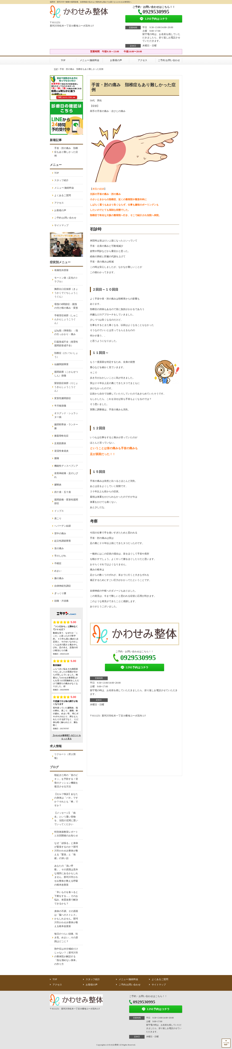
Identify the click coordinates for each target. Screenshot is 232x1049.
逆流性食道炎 (61, 451)
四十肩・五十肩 (62, 492)
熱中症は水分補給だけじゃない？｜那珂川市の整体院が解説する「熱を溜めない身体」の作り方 (66, 956)
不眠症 (57, 563)
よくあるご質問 (62, 195)
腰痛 (56, 458)
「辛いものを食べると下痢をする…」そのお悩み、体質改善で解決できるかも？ (66, 898)
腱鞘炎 (57, 484)
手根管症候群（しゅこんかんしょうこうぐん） (66, 319)
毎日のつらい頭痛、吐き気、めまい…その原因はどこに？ (66, 938)
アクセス (142, 60)
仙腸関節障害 (61, 364)
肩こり (57, 518)
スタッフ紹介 (61, 180)
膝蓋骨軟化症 (61, 435)
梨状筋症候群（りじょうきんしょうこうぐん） (66, 387)
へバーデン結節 (62, 526)
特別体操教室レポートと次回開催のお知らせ (66, 834)
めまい (57, 571)
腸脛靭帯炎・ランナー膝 (66, 426)
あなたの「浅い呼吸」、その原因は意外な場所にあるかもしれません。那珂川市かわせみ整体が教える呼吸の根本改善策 (66, 875)
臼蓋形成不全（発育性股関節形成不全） (66, 344)
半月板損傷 (60, 405)
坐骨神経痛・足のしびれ (66, 475)
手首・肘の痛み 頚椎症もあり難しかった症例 (66, 152)
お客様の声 (116, 60)
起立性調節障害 (62, 541)
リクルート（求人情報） (65, 756)
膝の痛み (59, 578)
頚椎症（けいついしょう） (66, 355)
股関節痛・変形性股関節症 (66, 501)
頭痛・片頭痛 (61, 601)
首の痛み (59, 548)
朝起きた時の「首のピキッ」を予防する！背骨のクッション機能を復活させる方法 (66, 781)
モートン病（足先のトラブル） (66, 280)
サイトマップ (61, 225)
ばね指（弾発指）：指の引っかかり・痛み (66, 332)
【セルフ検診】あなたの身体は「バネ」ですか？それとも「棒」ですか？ (66, 800)
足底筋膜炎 (60, 443)
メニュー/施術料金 (89, 60)
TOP (63, 60)
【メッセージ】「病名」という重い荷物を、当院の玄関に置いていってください (66, 819)
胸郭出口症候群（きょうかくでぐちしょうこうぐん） (66, 293)
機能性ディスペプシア (66, 466)
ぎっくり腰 (60, 593)
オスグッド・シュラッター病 (66, 415)
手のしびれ (60, 556)
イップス (59, 511)
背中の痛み (60, 533)
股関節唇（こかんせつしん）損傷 (66, 374)
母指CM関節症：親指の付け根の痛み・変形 (66, 306)
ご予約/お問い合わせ (169, 60)
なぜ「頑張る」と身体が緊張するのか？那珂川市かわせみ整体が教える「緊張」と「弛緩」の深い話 (66, 850)
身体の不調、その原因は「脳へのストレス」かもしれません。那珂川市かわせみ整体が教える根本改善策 (66, 918)
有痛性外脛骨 (61, 270)
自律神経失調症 (62, 586)
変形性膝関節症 (62, 398)
